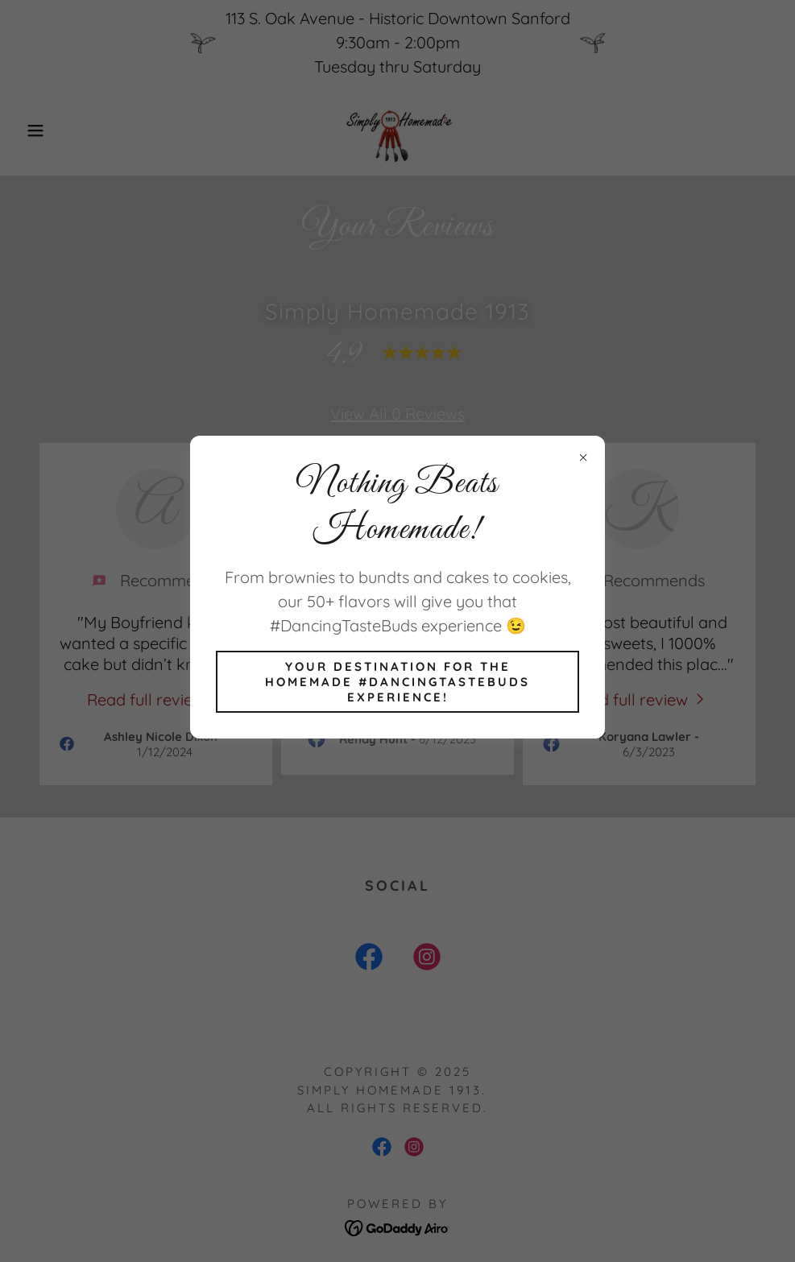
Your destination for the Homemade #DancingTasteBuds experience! (397, 682)
